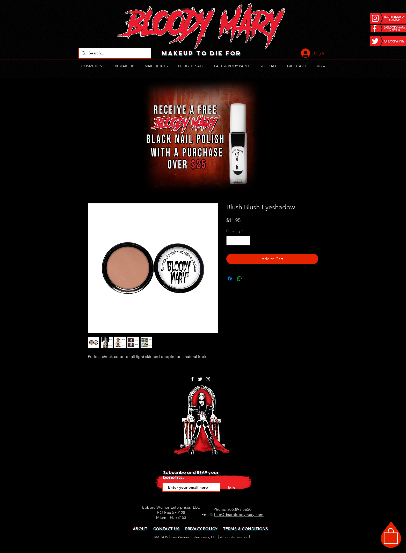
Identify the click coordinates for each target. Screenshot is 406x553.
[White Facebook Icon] (192, 379)
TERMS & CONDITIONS (245, 528)
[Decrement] (230, 240)
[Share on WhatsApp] (239, 278)
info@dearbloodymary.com (238, 514)
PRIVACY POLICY (201, 528)
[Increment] (246, 240)
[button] (391, 535)
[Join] (230, 488)
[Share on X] (249, 278)
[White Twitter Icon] (200, 379)
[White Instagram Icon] (208, 379)
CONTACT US (166, 528)
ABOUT (140, 528)
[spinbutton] (238, 240)
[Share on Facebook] (230, 278)
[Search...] (114, 53)
